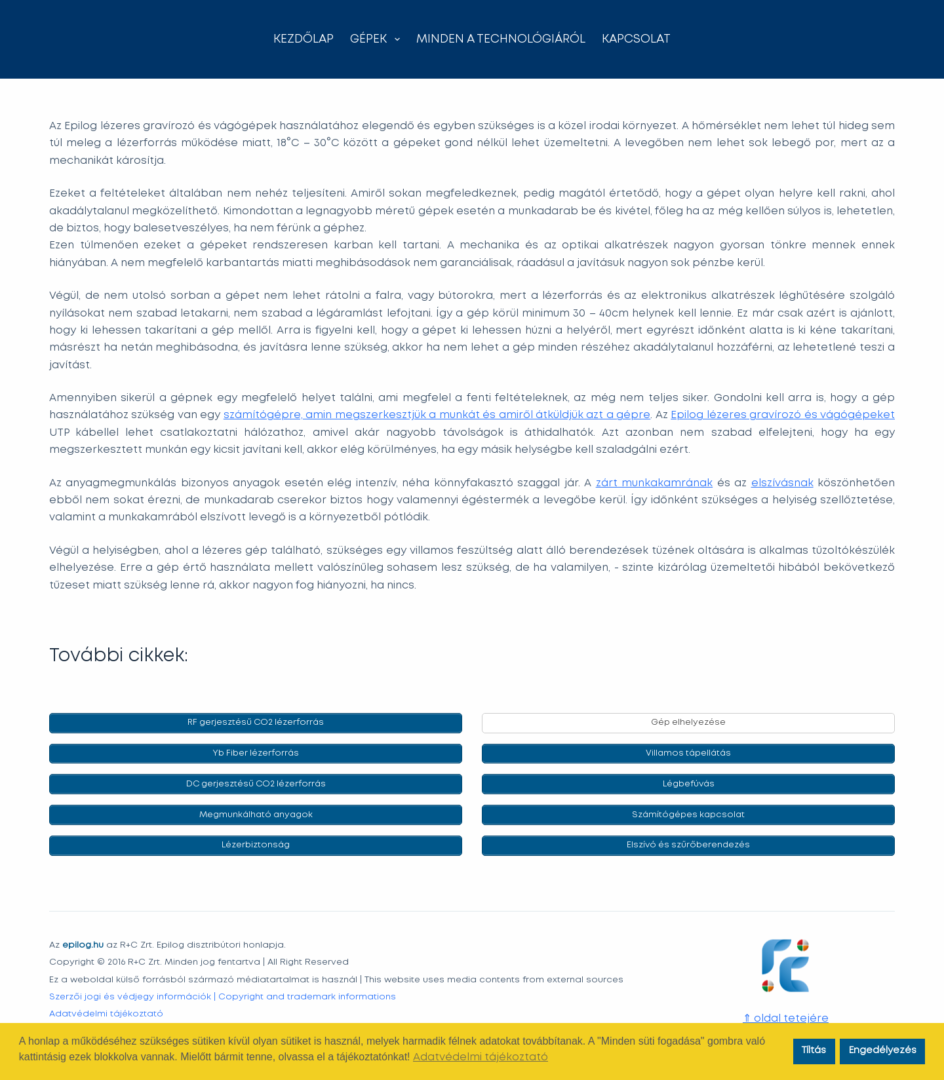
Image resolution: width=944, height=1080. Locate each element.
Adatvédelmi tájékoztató (106, 1011)
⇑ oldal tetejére (786, 1016)
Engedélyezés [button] (882, 1051)
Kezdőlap (303, 39)
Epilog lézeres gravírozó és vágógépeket (783, 415)
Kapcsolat (636, 39)
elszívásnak (782, 483)
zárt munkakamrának (654, 483)
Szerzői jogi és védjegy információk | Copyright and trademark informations (222, 994)
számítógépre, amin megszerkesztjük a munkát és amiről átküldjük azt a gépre (437, 415)
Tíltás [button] (814, 1051)
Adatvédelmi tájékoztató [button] (480, 1057)
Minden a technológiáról (500, 39)
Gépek (377, 39)
